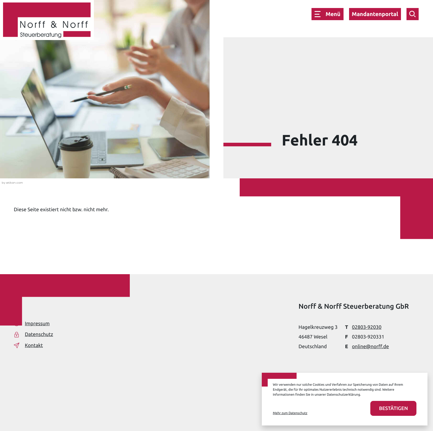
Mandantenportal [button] (375, 14)
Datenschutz (33, 334)
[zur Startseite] (47, 21)
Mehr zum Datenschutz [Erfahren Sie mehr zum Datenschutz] (290, 413)
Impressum (32, 324)
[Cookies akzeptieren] (393, 408)
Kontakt (28, 345)
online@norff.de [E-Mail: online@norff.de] (370, 346)
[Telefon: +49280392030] (366, 327)
